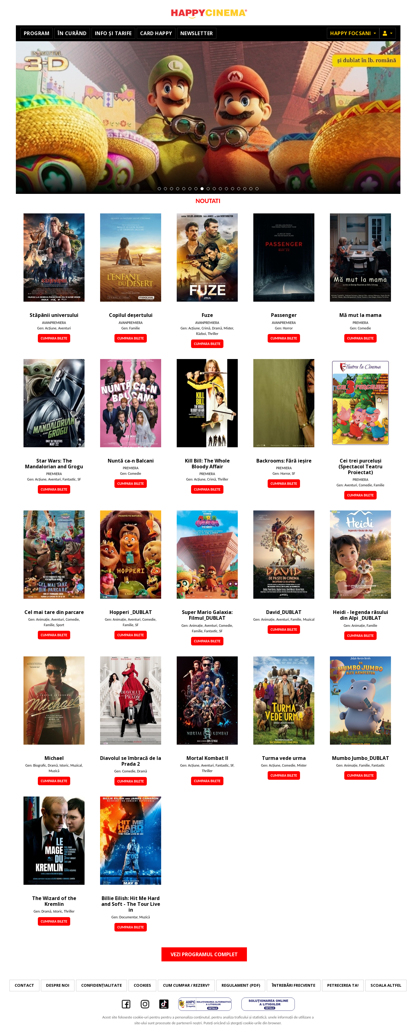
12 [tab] (226, 188)
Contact (24, 985)
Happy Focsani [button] (351, 33)
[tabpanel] (208, 117)
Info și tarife (113, 33)
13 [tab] (232, 188)
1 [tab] (159, 188)
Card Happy (156, 33)
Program (37, 33)
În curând (72, 33)
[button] (387, 33)
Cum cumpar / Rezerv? (186, 985)
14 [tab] (238, 188)
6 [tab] (189, 188)
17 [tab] (257, 188)
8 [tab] (202, 188)
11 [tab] (220, 188)
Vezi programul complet (204, 954)
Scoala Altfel (386, 985)
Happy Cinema (208, 12)
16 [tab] (250, 188)
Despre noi (57, 985)
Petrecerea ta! (343, 985)
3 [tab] (171, 188)
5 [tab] (183, 188)
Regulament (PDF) (241, 985)
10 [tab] (214, 188)
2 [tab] (165, 188)
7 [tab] (195, 188)
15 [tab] (244, 188)
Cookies (142, 985)
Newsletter (196, 33)
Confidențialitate (101, 985)
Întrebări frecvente (293, 985)
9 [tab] (208, 188)
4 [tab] (177, 188)
